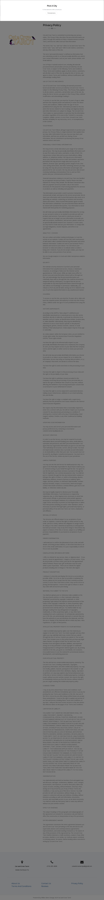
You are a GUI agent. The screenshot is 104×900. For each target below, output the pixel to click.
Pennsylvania (51, 13)
